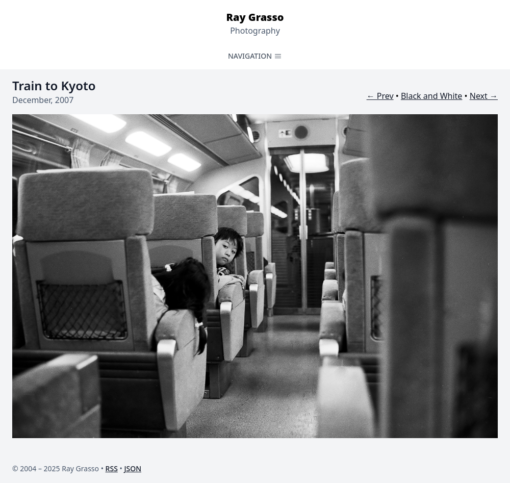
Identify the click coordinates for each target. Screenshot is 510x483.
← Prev (380, 95)
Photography (255, 30)
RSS (112, 468)
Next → (484, 95)
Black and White (431, 95)
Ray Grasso (255, 17)
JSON (132, 468)
